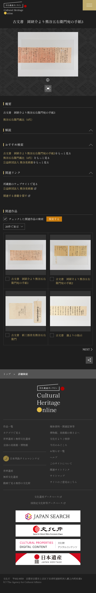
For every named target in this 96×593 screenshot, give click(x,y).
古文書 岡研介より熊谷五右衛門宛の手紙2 (73, 281)
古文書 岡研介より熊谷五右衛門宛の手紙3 (29, 153)
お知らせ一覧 (57, 451)
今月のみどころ (58, 445)
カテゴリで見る (12, 432)
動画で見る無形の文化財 (16, 483)
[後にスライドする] (88, 349)
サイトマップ (57, 475)
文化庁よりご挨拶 (60, 439)
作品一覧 (8, 426)
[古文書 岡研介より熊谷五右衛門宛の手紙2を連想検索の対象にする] (52, 279)
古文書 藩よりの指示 (69, 335)
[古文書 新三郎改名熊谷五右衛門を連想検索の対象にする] (7, 335)
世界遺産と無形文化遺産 (16, 439)
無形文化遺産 (10, 477)
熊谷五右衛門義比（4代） (18, 119)
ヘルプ (53, 457)
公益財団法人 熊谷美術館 (18, 162)
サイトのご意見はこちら (63, 482)
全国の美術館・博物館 (15, 445)
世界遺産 (8, 471)
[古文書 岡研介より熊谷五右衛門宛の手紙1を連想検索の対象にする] (7, 279)
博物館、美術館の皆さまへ (65, 432)
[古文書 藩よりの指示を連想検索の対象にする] (52, 335)
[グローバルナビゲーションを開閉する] (89, 5)
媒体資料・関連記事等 (62, 426)
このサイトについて (61, 463)
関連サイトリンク (60, 469)
